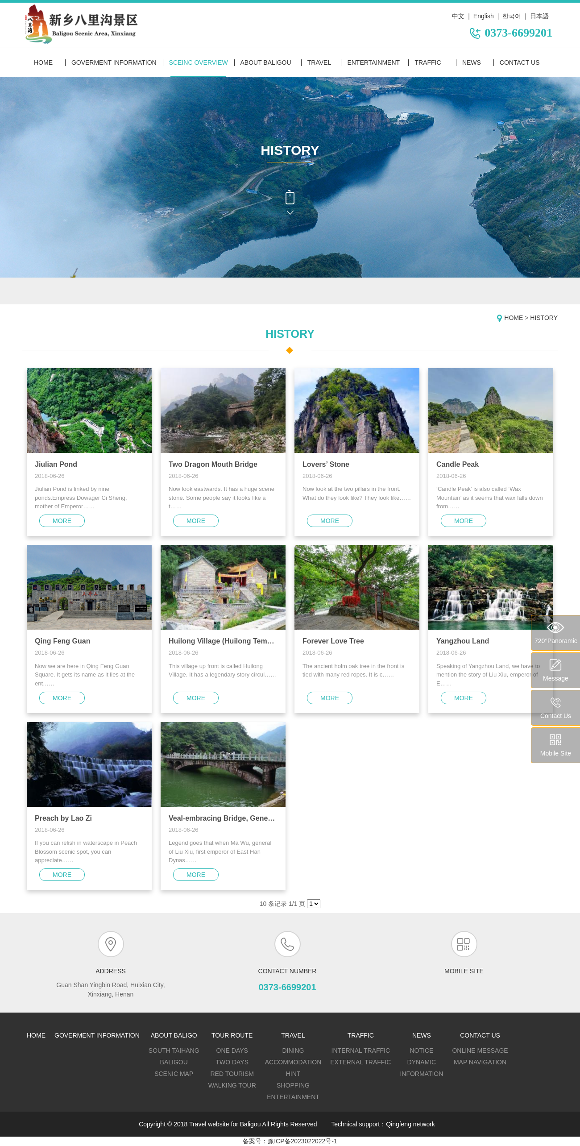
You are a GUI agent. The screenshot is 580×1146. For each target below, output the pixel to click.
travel (319, 62)
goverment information (114, 62)
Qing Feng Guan (62, 641)
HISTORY (544, 317)
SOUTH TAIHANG (174, 1050)
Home (43, 62)
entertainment (373, 62)
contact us (520, 62)
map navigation (480, 1062)
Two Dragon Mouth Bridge (213, 464)
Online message (480, 1050)
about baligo (174, 1035)
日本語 (539, 16)
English (483, 16)
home (36, 1035)
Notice (421, 1050)
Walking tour (232, 1085)
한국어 (511, 16)
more (62, 520)
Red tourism (232, 1073)
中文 (458, 16)
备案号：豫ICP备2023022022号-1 (290, 1141)
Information (421, 1073)
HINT (293, 1073)
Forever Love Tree (333, 641)
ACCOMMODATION (293, 1062)
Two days (232, 1062)
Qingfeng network (410, 1124)
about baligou (265, 62)
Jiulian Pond (56, 464)
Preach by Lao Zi (63, 818)
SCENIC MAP (173, 1073)
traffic (427, 62)
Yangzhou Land (462, 641)
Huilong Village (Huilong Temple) (224, 641)
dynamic (421, 1062)
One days (232, 1050)
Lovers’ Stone (325, 464)
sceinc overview (198, 62)
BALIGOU (174, 1062)
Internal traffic (360, 1050)
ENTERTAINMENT (293, 1096)
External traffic (360, 1062)
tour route (232, 1035)
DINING (293, 1050)
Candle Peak (457, 464)
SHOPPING (293, 1085)
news (471, 62)
